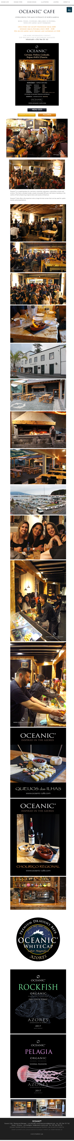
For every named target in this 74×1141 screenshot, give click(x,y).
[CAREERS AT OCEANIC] (26, 114)
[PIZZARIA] (47, 114)
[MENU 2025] (37, 110)
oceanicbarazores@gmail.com (45, 1123)
